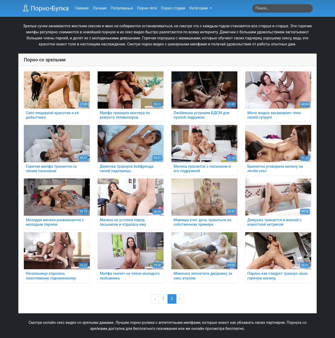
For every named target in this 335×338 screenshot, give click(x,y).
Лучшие (100, 8)
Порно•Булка (45, 8)
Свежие (82, 8)
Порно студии (173, 8)
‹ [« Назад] (154, 299)
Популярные (122, 8)
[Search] (282, 8)
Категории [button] (199, 8)
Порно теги (147, 8)
